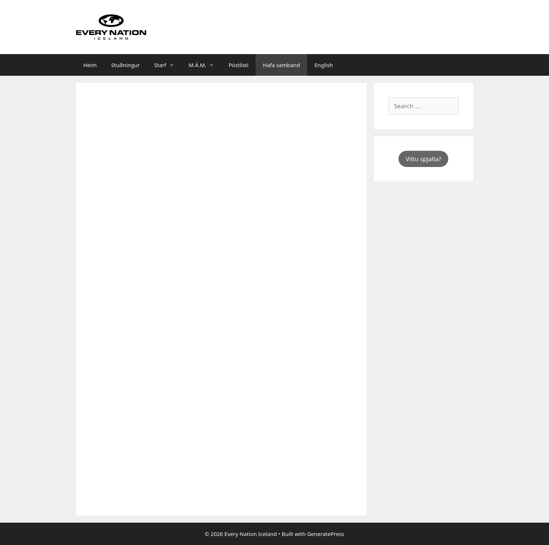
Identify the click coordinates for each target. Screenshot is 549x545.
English (323, 65)
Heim (90, 65)
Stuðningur (125, 65)
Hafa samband (281, 65)
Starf (167, 65)
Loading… (206, 297)
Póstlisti (238, 65)
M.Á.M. (205, 65)
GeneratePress (325, 533)
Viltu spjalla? (423, 159)
